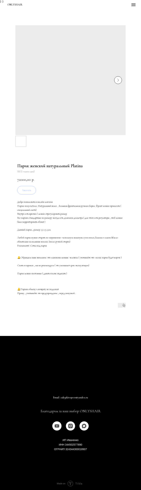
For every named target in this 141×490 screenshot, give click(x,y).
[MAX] (84, 426)
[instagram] (70, 426)
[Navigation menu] (133, 4)
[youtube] (57, 426)
